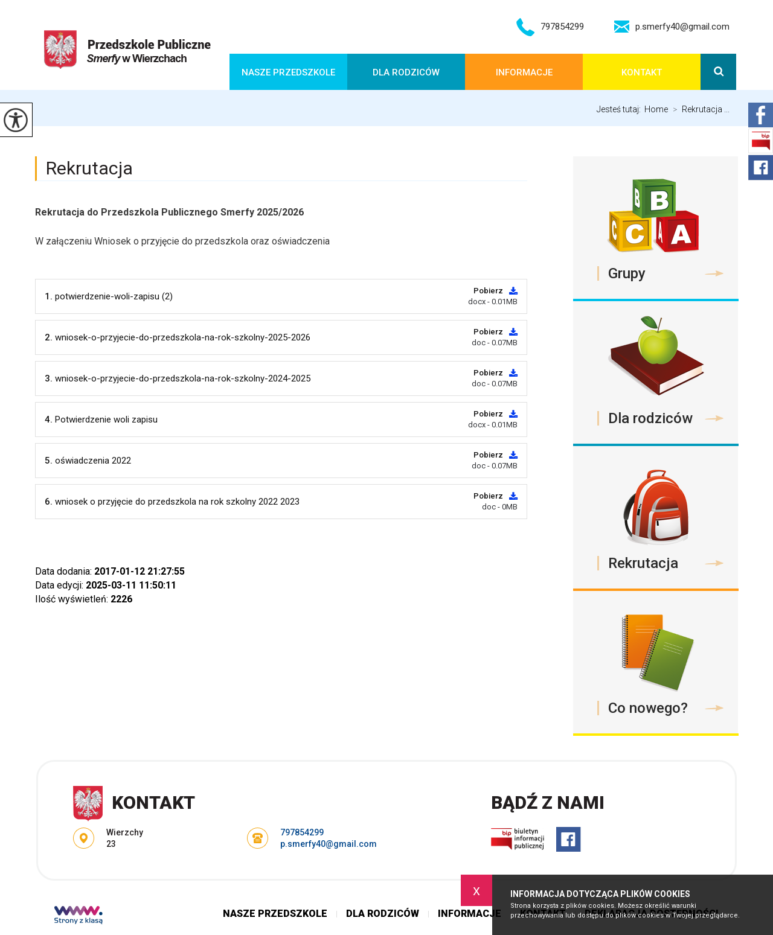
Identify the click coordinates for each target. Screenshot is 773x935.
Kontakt (641, 72)
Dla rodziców (406, 72)
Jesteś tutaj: (620, 109)
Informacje (524, 72)
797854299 (550, 27)
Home (656, 109)
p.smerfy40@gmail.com (672, 27)
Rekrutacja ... (699, 109)
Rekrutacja (89, 168)
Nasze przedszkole (288, 72)
